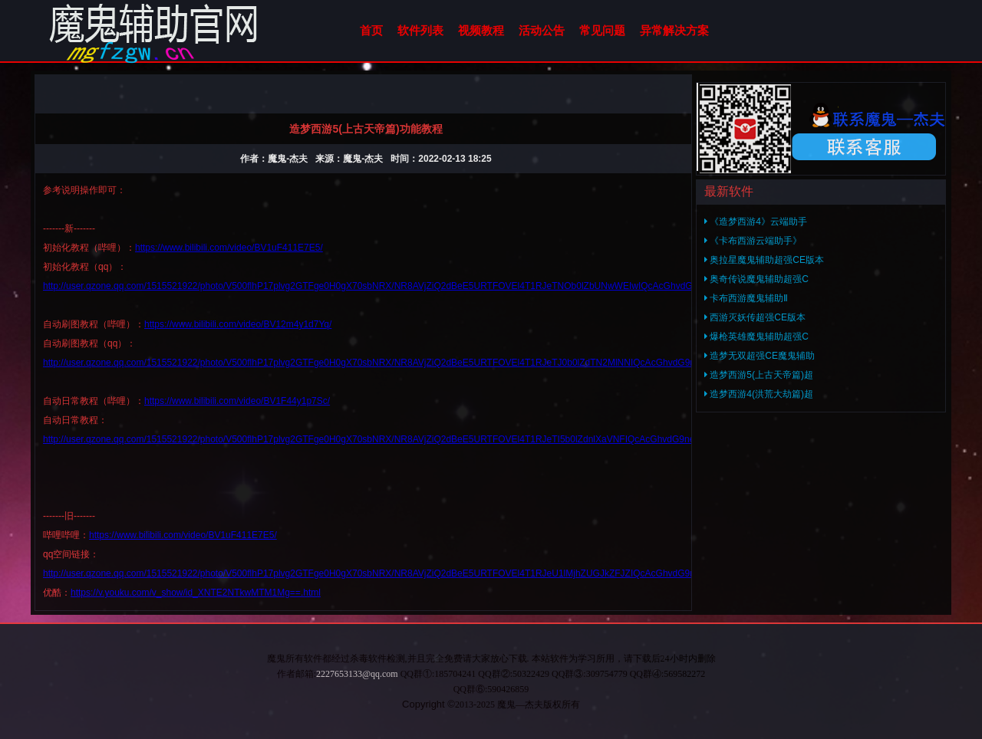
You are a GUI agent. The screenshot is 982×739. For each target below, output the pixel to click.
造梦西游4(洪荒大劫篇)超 (758, 394)
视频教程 (481, 30)
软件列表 (420, 30)
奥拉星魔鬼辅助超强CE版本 (764, 260)
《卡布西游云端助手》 (753, 240)
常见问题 (602, 30)
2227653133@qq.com (357, 673)
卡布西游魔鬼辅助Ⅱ (746, 298)
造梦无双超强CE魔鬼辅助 (759, 355)
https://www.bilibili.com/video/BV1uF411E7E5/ (229, 247)
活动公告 (542, 30)
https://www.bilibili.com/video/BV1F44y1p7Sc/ (237, 401)
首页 (371, 30)
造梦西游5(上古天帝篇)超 (758, 375)
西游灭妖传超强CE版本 (755, 317)
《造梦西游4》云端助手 (755, 221)
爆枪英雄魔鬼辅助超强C (756, 336)
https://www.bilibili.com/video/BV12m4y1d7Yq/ (237, 324)
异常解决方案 (674, 30)
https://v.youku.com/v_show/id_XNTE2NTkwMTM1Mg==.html (196, 592)
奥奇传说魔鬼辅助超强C (756, 279)
